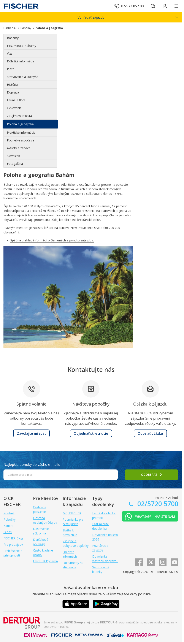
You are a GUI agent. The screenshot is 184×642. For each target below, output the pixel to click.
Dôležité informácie (20, 61)
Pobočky (9, 519)
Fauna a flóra (16, 100)
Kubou (17, 189)
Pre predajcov (13, 544)
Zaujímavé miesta (19, 116)
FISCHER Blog (13, 538)
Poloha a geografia (20, 124)
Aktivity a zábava (18, 148)
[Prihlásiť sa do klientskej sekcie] (164, 6)
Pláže (10, 69)
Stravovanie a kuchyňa (22, 77)
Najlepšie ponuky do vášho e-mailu (31, 464)
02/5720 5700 (157, 503)
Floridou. (31, 189)
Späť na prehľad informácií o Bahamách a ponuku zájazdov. (52, 240)
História (12, 84)
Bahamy (13, 38)
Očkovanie (14, 108)
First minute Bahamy (21, 46)
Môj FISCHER (72, 513)
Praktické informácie (21, 132)
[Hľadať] (152, 6)
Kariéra (8, 526)
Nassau (38, 228)
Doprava (13, 92)
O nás (7, 532)
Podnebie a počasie (20, 140)
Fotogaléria (15, 164)
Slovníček (13, 156)
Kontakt (8, 513)
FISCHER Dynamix (45, 561)
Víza (10, 53)
